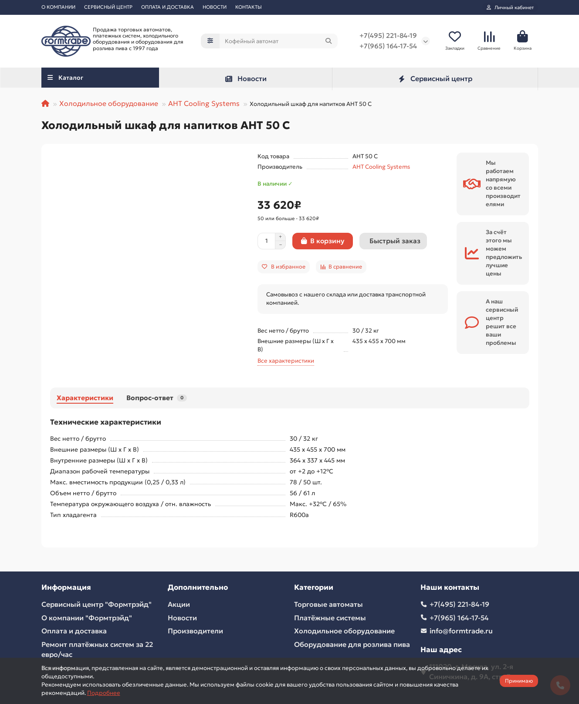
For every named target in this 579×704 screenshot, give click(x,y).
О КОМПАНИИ (58, 7)
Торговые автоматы (328, 604)
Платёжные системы (330, 617)
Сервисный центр (434, 79)
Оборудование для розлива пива (352, 644)
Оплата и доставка (74, 631)
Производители (195, 631)
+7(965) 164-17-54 (388, 46)
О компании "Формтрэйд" (86, 617)
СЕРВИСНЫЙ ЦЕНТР (108, 7)
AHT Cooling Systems (204, 103)
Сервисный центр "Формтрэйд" (96, 604)
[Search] (279, 41)
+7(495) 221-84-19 (388, 36)
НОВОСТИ (215, 7)
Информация (66, 587)
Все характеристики (285, 360)
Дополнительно (198, 587)
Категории (313, 587)
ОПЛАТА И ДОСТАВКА (167, 7)
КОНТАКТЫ (248, 7)
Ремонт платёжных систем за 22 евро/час (97, 649)
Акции (179, 604)
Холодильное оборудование (108, 103)
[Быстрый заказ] (393, 241)
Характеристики (85, 398)
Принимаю (519, 680)
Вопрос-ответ (156, 398)
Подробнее (103, 693)
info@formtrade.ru (461, 631)
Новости (245, 79)
